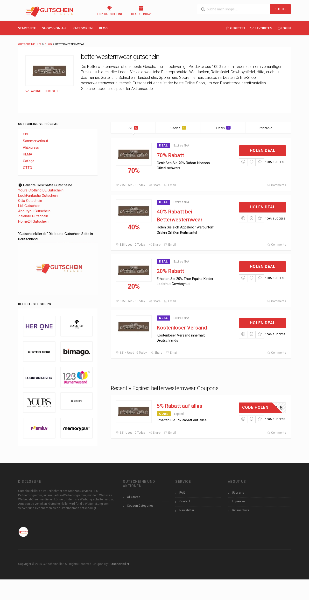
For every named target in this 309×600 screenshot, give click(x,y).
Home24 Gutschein (33, 221)
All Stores (133, 497)
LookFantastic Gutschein (38, 195)
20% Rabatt (170, 271)
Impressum (239, 501)
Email (170, 185)
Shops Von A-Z (54, 28)
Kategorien (83, 28)
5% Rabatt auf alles (179, 406)
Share (155, 185)
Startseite (27, 28)
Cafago (28, 161)
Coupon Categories (140, 505)
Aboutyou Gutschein (34, 211)
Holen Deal (262, 150)
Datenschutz (240, 510)
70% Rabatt (170, 155)
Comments (276, 185)
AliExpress (31, 147)
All (133, 128)
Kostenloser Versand (182, 328)
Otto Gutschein (30, 200)
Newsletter (186, 510)
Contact (184, 501)
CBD (26, 134)
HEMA (27, 154)
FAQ (182, 492)
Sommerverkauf (35, 141)
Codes (178, 128)
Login (284, 28)
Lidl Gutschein (29, 206)
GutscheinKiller (118, 564)
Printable (268, 128)
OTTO (27, 168)
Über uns (238, 492)
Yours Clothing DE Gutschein (40, 190)
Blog (103, 28)
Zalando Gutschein (33, 216)
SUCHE (280, 9)
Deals (223, 128)
